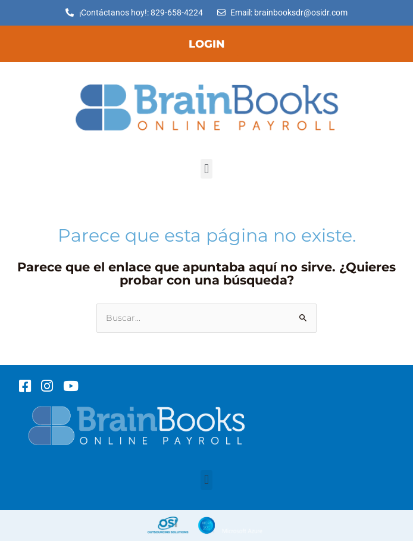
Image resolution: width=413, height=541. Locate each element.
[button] (206, 169)
